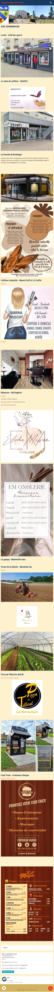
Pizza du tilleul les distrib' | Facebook (9, 678)
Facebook (3, 284)
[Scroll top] (50, 988)
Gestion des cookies (32, 990)
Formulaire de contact (8, 971)
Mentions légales (21, 990)
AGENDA (5, 948)
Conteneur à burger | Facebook (8, 778)
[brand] (12, 2)
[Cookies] (4, 988)
